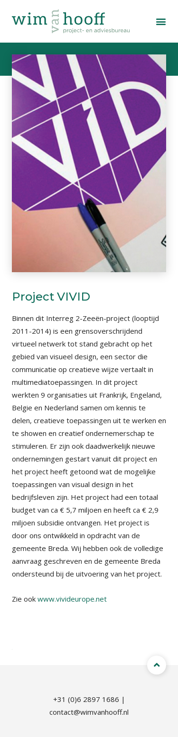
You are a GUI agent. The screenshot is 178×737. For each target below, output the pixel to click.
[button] (161, 21)
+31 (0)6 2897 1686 (86, 699)
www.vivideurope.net (72, 599)
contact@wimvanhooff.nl (89, 712)
